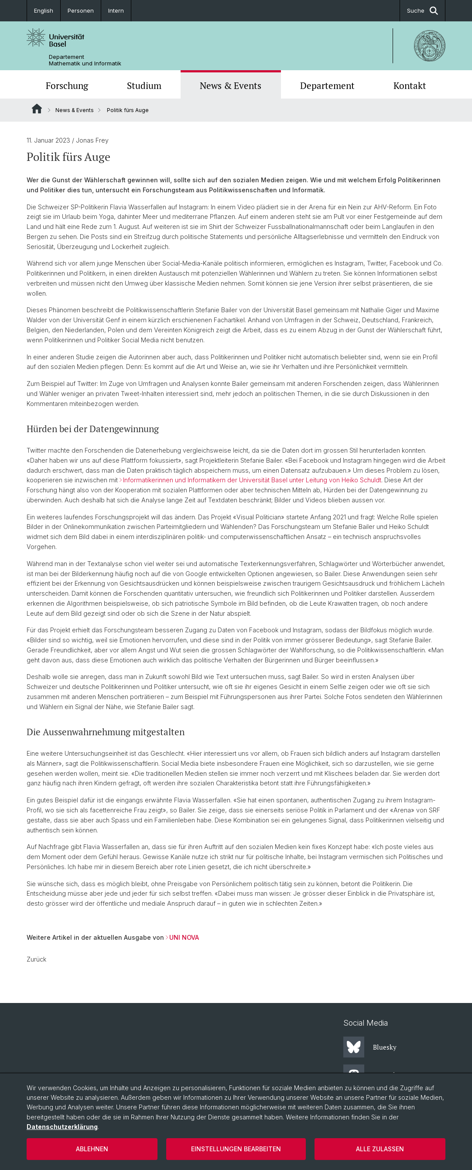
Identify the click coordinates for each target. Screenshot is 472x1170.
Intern (116, 10)
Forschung (67, 85)
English (43, 10)
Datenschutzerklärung (62, 1126)
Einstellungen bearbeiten (236, 1149)
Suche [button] (422, 11)
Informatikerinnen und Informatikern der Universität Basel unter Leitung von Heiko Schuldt (252, 480)
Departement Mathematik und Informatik (85, 60)
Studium (144, 85)
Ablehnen (92, 1149)
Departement (327, 85)
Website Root (37, 108)
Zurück (36, 959)
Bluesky (370, 1047)
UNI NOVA (184, 937)
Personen (81, 10)
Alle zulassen (380, 1149)
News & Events (230, 85)
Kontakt (409, 85)
